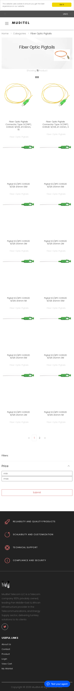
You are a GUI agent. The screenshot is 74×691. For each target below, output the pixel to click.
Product (6, 654)
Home (5, 33)
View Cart (7, 663)
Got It (62, 4)
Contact (6, 649)
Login (4, 658)
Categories (19, 33)
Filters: (5, 455)
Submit (37, 492)
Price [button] (5, 466)
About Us (6, 644)
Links (65, 13)
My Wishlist (7, 668)
